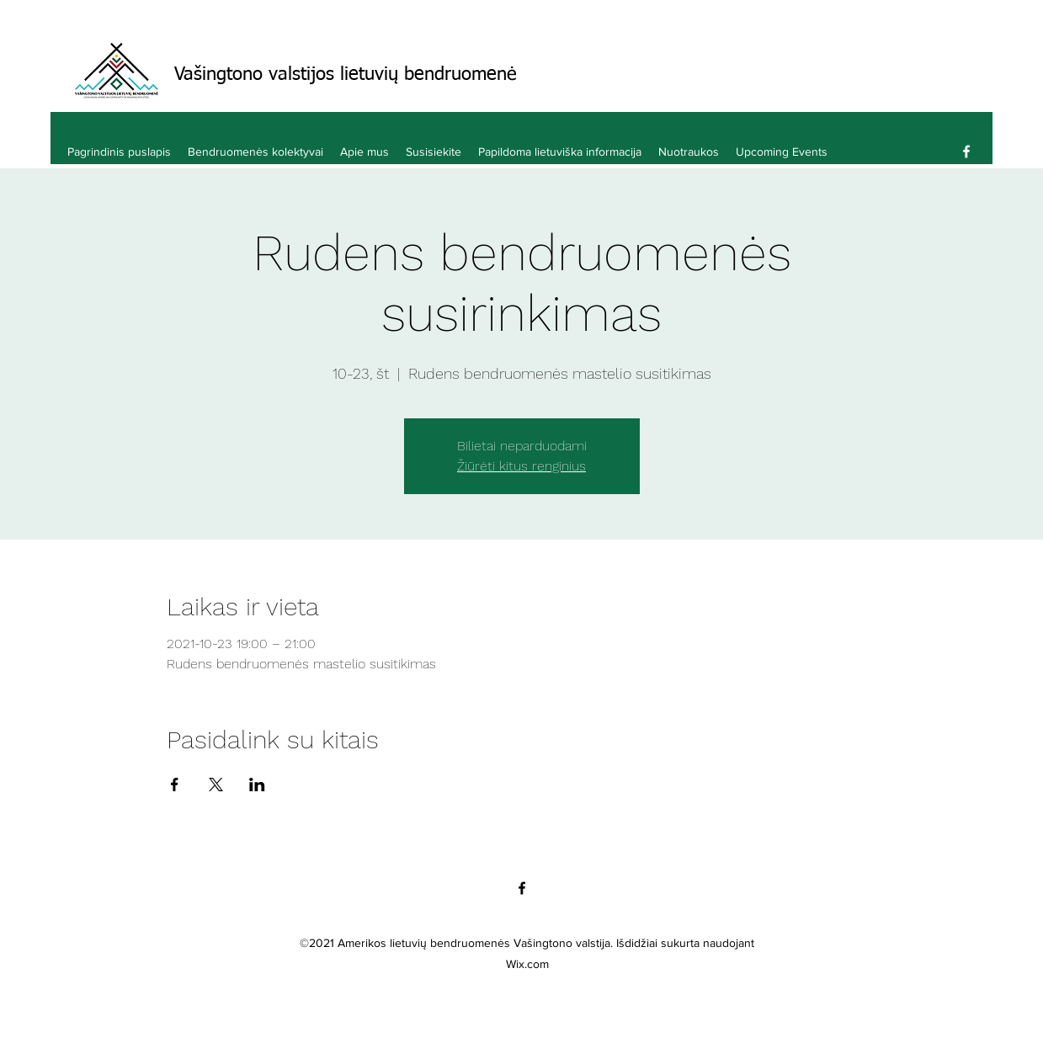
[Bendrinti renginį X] (216, 784)
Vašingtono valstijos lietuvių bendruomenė (345, 75)
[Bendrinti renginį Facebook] (175, 784)
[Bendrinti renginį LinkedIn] (257, 784)
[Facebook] (966, 151)
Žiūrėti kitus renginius (521, 466)
